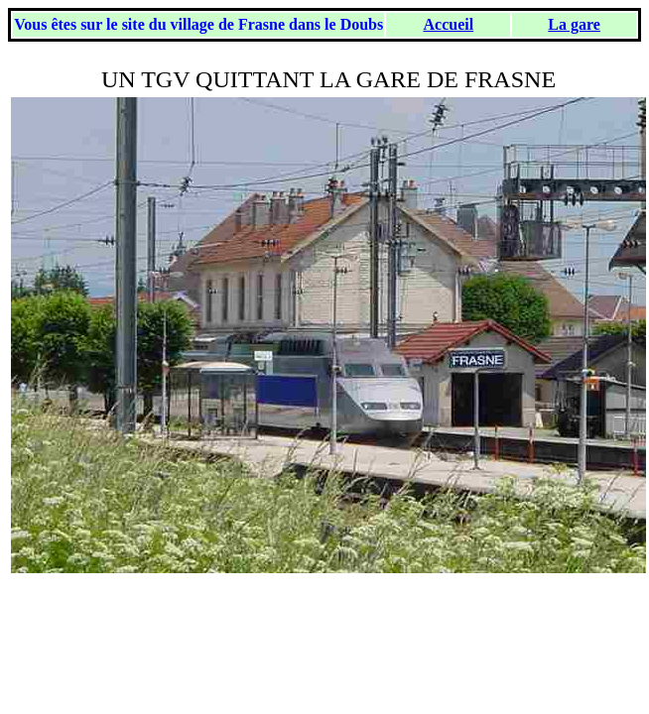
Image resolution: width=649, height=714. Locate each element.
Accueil (448, 24)
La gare (574, 24)
